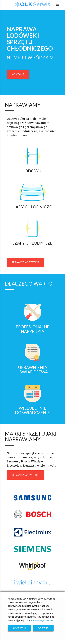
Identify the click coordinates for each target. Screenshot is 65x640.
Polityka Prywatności (41, 620)
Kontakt (18, 74)
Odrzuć (43, 628)
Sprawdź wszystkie (26, 262)
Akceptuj (19, 628)
